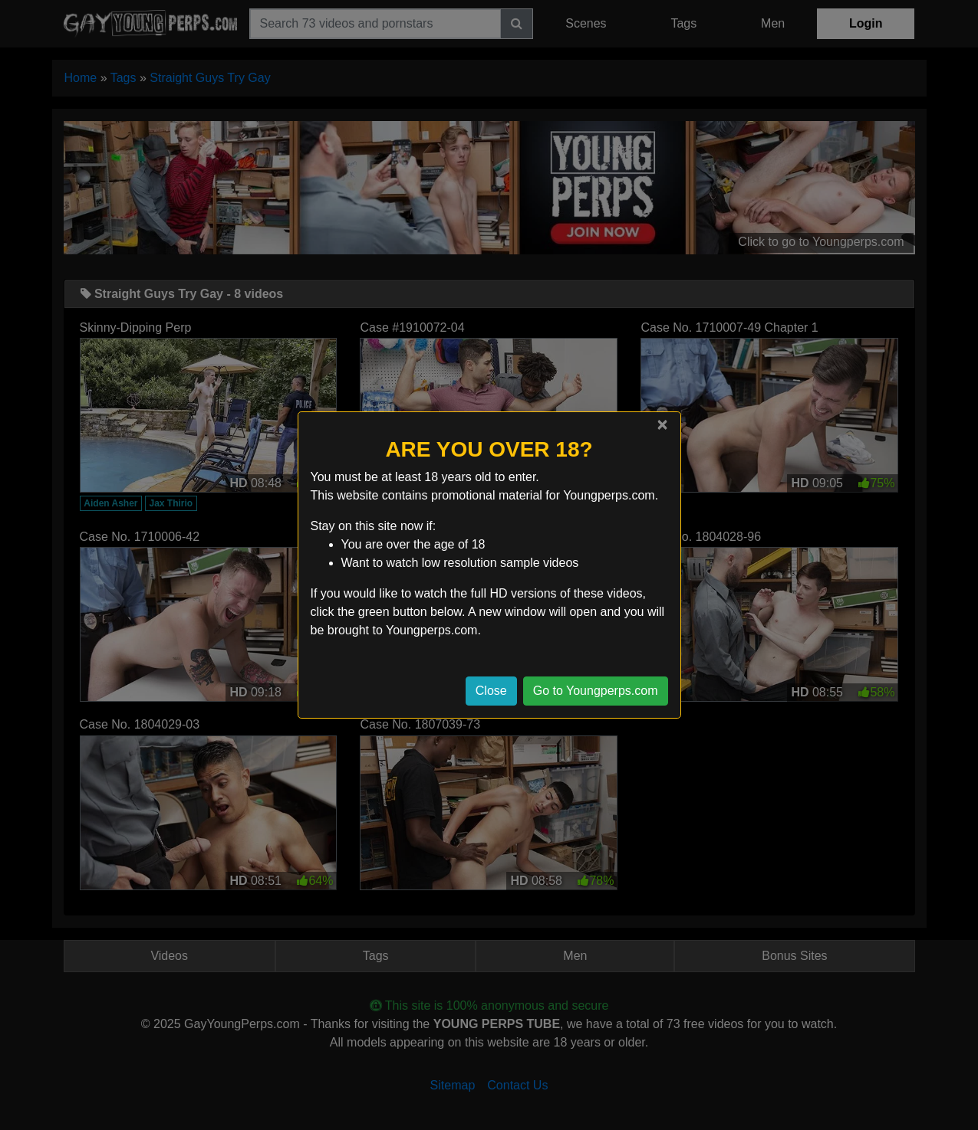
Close (491, 690)
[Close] (662, 424)
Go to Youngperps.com (595, 690)
